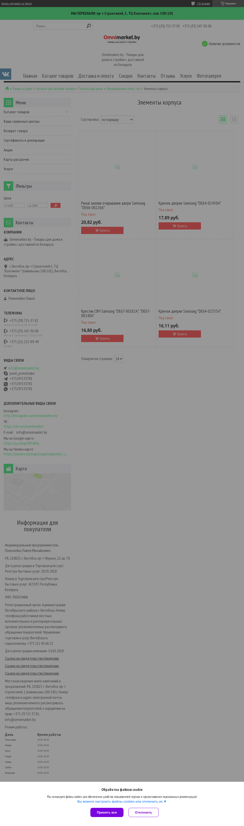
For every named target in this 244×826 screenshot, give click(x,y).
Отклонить (143, 812)
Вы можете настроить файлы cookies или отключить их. (120, 801)
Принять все (107, 812)
